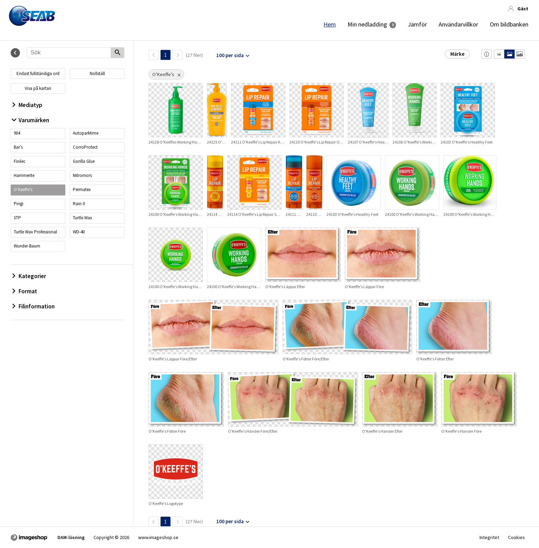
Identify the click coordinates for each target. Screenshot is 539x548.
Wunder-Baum (27, 246)
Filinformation (33, 306)
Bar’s (18, 147)
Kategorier (29, 276)
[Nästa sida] (178, 55)
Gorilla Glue (84, 161)
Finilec (19, 161)
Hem (329, 24)
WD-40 (79, 232)
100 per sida (230, 55)
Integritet (489, 537)
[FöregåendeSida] (153, 55)
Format (24, 291)
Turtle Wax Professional (35, 232)
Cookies (516, 537)
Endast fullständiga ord (37, 73)
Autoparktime (85, 133)
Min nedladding (367, 24)
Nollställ (97, 73)
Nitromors (82, 175)
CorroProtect (85, 147)
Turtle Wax (82, 218)
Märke (457, 54)
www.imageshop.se (158, 537)
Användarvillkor (458, 24)
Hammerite (24, 175)
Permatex (82, 189)
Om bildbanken (509, 24)
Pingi (18, 204)
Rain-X (79, 204)
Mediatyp (27, 105)
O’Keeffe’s (23, 189)
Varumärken (31, 120)
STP (17, 218)
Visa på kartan (38, 88)
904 (17, 133)
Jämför (417, 24)
